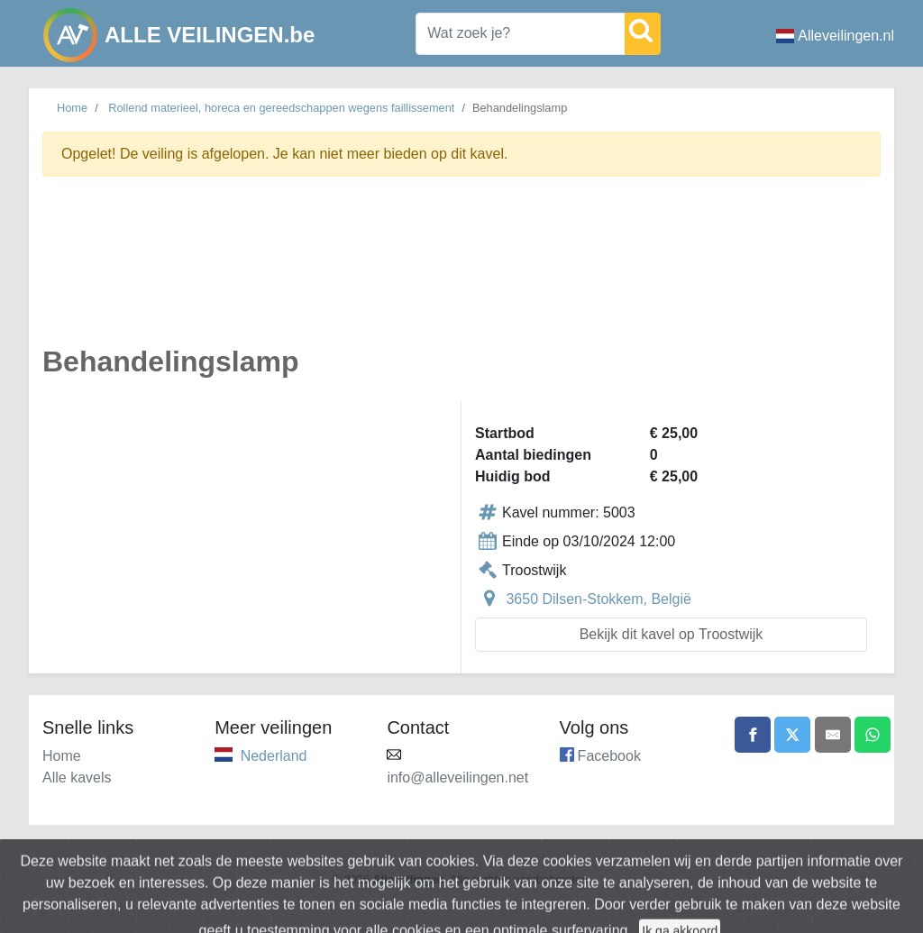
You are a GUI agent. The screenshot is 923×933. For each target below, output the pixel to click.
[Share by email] (833, 735)
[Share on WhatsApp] (872, 735)
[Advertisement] (461, 271)
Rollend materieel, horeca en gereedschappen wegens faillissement (281, 107)
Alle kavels (76, 777)
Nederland (274, 756)
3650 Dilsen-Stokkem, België (598, 599)
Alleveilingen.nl (835, 35)
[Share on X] (792, 735)
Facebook (609, 756)
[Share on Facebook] (753, 735)
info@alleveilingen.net (457, 777)
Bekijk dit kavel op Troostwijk (671, 634)
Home (72, 107)
